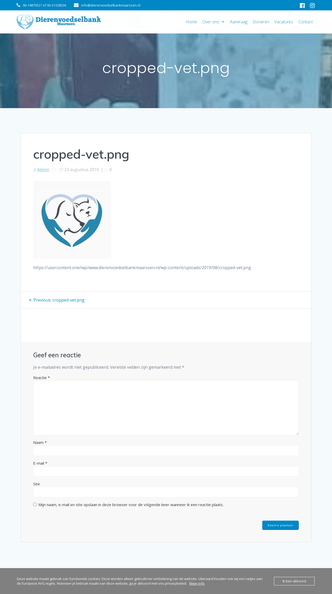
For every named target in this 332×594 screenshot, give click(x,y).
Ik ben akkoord (294, 581)
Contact (305, 22)
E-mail (40, 462)
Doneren (261, 22)
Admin (43, 169)
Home (191, 22)
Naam (40, 442)
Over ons (213, 22)
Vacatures (283, 22)
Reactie (41, 377)
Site (36, 483)
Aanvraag (238, 22)
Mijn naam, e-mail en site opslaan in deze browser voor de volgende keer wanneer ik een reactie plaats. (131, 504)
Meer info (197, 583)
